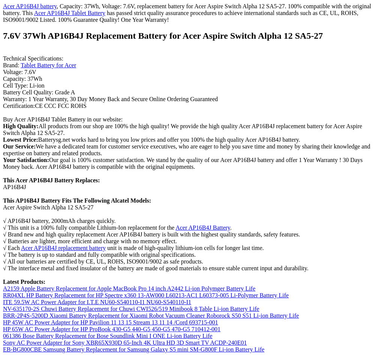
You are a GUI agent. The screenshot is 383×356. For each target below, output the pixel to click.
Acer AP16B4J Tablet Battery (69, 13)
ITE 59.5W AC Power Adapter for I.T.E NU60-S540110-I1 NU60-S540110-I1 (97, 302)
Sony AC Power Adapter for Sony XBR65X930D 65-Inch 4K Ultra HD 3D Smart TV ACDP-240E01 (125, 342)
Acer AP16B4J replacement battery (63, 248)
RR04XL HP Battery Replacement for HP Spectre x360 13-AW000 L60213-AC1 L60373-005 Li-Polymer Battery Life (146, 295)
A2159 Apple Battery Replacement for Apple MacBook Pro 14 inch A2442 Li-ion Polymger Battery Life (129, 288)
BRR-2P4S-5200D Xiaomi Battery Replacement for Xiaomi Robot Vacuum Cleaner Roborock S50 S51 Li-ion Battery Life (151, 315)
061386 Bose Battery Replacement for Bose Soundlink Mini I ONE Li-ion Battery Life (107, 336)
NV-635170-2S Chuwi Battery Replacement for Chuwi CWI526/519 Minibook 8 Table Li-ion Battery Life (131, 309)
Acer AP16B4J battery (30, 6)
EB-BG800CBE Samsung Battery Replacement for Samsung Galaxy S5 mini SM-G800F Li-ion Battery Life (133, 349)
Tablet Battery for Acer (48, 65)
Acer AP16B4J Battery (203, 227)
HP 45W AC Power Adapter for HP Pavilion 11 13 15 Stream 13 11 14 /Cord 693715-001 (110, 322)
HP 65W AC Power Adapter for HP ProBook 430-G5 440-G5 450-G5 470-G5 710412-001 (112, 329)
